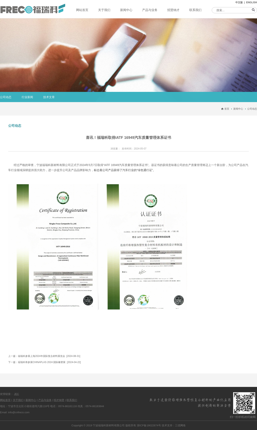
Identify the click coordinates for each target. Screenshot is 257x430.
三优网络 (180, 425)
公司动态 (5, 97)
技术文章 (49, 97)
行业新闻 (27, 97)
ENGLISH (251, 2)
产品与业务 (149, 10)
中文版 (239, 2)
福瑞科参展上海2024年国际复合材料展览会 (41, 356)
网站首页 (82, 10)
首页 (226, 108)
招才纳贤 (59, 400)
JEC (16, 393)
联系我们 (195, 10)
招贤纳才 (173, 10)
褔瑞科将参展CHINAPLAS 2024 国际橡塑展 (41, 362)
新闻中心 (126, 10)
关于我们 (104, 10)
